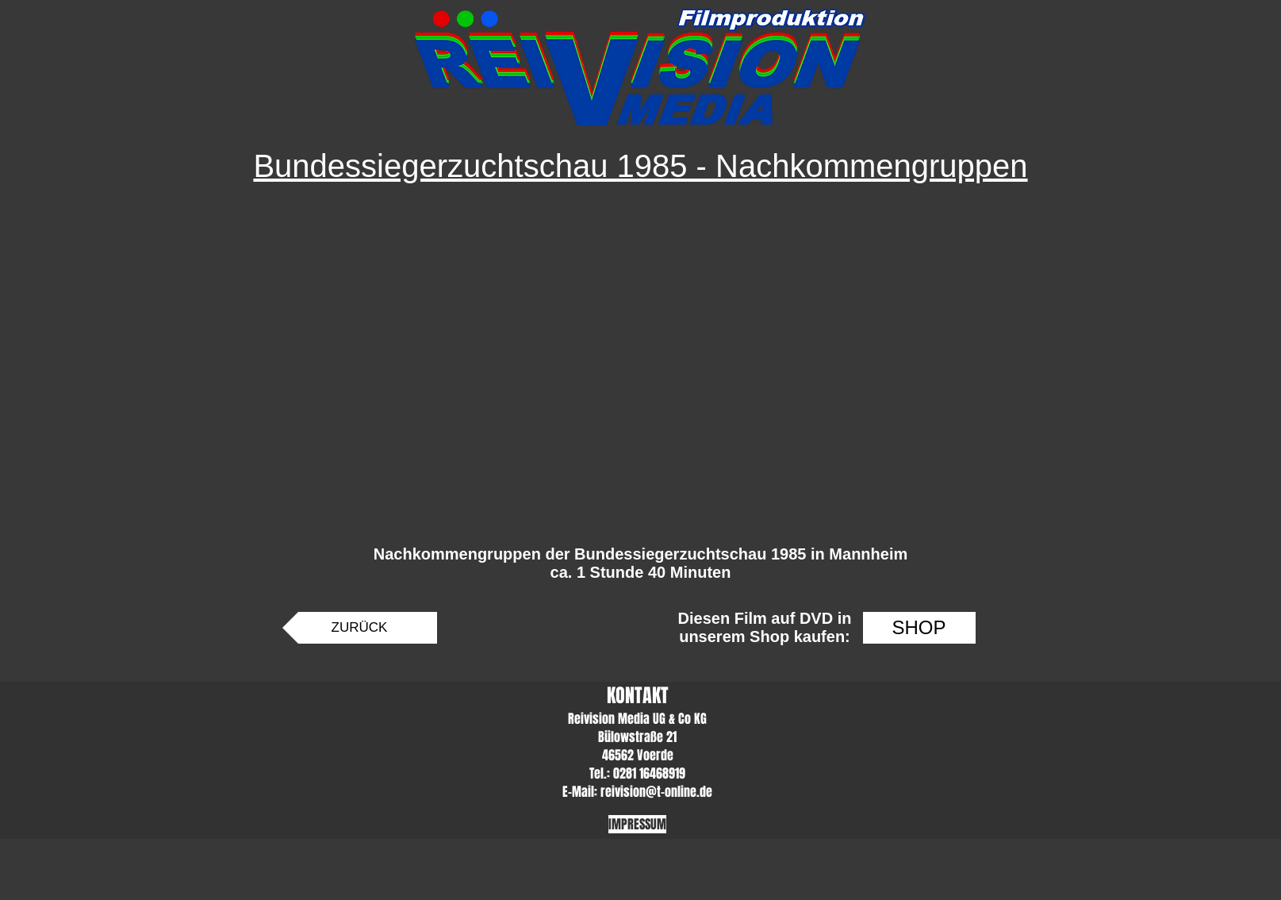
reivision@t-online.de (656, 792)
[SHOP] (919, 628)
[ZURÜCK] (359, 628)
